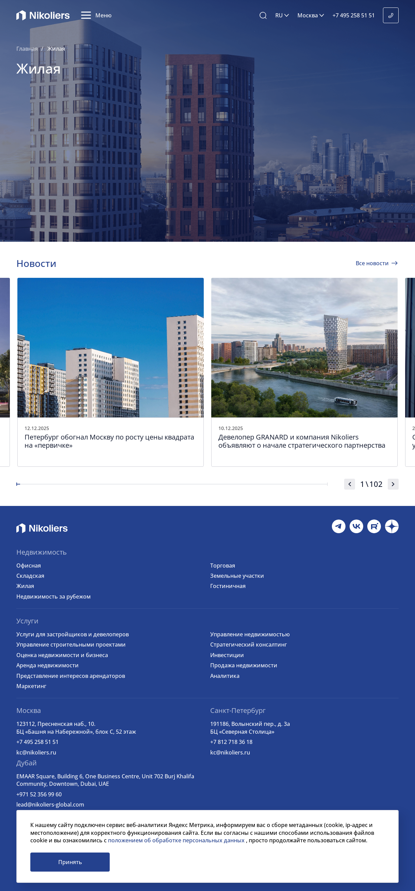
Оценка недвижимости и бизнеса (62, 655)
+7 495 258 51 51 (37, 742)
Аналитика (225, 676)
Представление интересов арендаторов (70, 676)
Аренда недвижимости (47, 665)
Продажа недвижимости (243, 665)
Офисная (28, 565)
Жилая (25, 586)
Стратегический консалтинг (248, 644)
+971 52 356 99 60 (39, 794)
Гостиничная (228, 586)
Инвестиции (227, 655)
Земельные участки (237, 575)
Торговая (222, 565)
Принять (70, 862)
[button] (96, 15)
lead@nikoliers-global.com (50, 804)
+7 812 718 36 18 (231, 742)
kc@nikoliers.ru (36, 752)
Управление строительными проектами (71, 644)
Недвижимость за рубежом (53, 596)
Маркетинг (31, 686)
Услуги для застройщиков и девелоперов (72, 634)
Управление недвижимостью (250, 634)
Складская (30, 575)
